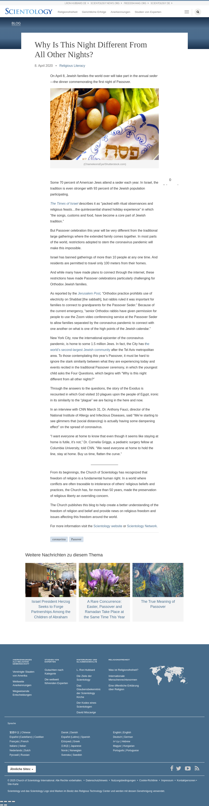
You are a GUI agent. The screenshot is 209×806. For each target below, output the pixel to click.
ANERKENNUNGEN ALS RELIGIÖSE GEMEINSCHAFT (22, 662)
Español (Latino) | (75, 737)
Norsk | (71, 750)
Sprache (12, 723)
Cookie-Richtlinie (148, 780)
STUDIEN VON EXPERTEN (52, 661)
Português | (126, 750)
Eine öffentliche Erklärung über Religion (124, 687)
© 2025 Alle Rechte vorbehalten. (45, 780)
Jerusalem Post (89, 293)
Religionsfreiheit (68, 11)
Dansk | (69, 732)
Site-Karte (13, 784)
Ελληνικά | (70, 741)
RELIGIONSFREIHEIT (119, 660)
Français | (19, 741)
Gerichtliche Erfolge (94, 11)
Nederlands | (20, 750)
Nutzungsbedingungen (123, 780)
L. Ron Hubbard (86, 669)
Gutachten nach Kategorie (54, 671)
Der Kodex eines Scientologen (86, 704)
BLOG (16, 23)
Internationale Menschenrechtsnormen (123, 677)
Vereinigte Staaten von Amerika (23, 673)
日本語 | (71, 746)
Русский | (20, 755)
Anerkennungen (120, 11)
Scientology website (107, 526)
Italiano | (18, 746)
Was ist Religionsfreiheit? (123, 669)
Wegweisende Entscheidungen (22, 693)
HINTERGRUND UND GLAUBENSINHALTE (87, 661)
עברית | (121, 741)
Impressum (167, 780)
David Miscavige (86, 712)
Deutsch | (123, 737)
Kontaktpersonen (186, 780)
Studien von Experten (148, 11)
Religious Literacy (72, 65)
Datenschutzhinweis (97, 780)
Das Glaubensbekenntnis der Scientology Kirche (88, 691)
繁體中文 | (20, 732)
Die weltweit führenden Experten (56, 681)
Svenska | (71, 755)
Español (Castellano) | (27, 737)
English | (122, 732)
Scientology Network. (142, 526)
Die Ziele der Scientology (84, 677)
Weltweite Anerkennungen (22, 683)
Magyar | (124, 746)
